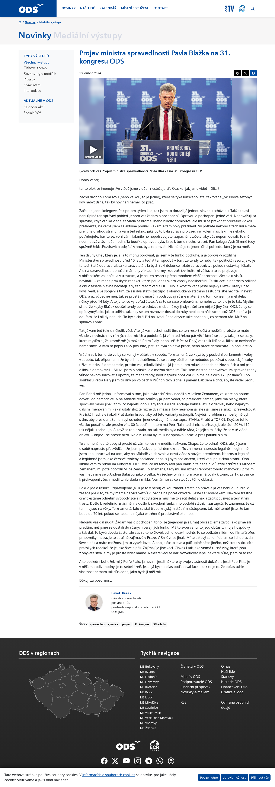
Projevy (29, 79)
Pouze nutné (209, 777)
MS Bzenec (147, 672)
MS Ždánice (148, 728)
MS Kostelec (148, 687)
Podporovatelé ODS (196, 681)
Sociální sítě (33, 113)
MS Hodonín (148, 677)
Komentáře (32, 85)
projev (126, 624)
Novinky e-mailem (195, 692)
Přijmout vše (260, 777)
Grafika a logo (232, 692)
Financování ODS (234, 687)
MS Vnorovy (148, 723)
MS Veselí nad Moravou (156, 718)
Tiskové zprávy (35, 68)
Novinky (68, 8)
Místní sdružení (134, 8)
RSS (184, 702)
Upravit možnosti (234, 777)
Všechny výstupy (36, 62)
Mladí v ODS (190, 676)
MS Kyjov (146, 692)
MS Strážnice (149, 707)
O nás (225, 666)
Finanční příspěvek (196, 687)
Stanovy (227, 676)
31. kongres (141, 624)
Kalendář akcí (34, 107)
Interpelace (32, 91)
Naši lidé (87, 8)
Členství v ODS (192, 666)
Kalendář (108, 8)
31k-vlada (159, 624)
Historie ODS (231, 681)
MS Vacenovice (150, 713)
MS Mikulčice (149, 702)
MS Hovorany (149, 682)
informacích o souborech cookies (108, 774)
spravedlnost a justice (104, 624)
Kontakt (160, 8)
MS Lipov (146, 697)
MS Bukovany (149, 666)
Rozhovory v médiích (40, 74)
